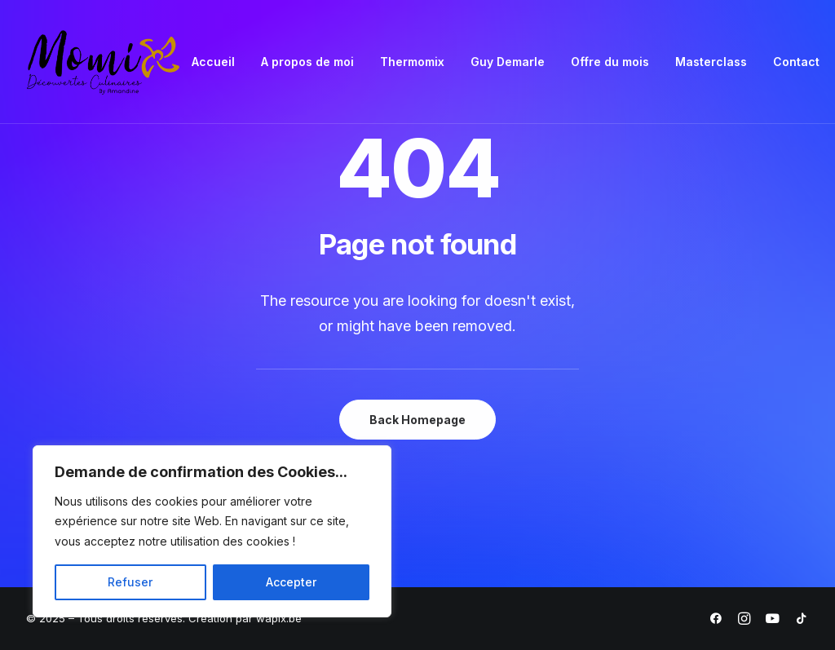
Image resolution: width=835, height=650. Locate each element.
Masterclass (711, 62)
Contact (796, 62)
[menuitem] (213, 62)
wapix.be (279, 618)
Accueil (213, 62)
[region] (212, 531)
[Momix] (103, 62)
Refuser (130, 582)
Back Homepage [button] (417, 420)
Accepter (291, 582)
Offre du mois (610, 62)
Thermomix (412, 62)
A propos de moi (307, 62)
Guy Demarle (508, 62)
